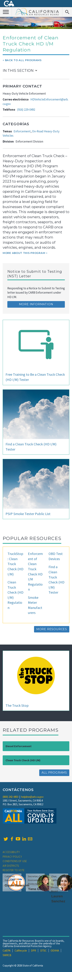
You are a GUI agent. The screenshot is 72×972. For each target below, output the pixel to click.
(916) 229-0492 (26, 110)
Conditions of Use (15, 861)
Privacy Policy (12, 856)
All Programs (54, 772)
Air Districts (11, 865)
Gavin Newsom (17, 885)
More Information (36, 304)
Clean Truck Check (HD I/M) (23, 760)
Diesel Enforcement (19, 746)
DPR (33, 950)
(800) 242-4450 (10, 796)
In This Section (18, 70)
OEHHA (55, 950)
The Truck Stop (17, 705)
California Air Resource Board (37, 11)
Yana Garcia (38, 889)
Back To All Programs (23, 60)
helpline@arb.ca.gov (32, 796)
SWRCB (7, 955)
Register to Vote (14, 870)
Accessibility (11, 852)
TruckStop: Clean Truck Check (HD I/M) (15, 563)
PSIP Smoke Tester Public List (28, 513)
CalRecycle (21, 950)
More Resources (51, 629)
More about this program (24, 253)
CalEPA (6, 950)
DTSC (43, 950)
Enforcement (22, 131)
